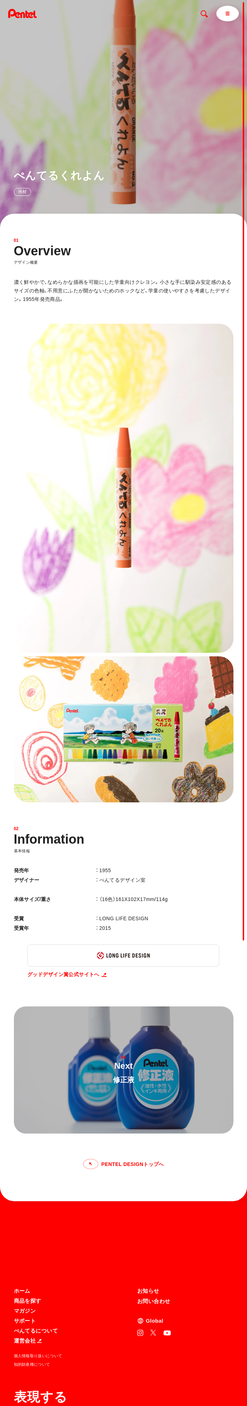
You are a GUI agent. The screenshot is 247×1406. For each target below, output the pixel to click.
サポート (25, 1252)
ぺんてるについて (36, 1262)
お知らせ (148, 1222)
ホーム (22, 1222)
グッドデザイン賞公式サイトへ (67, 974)
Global (154, 1252)
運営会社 (28, 1272)
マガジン (25, 1242)
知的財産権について (32, 1295)
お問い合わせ (153, 1232)
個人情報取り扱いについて (38, 1287)
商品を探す (27, 1232)
